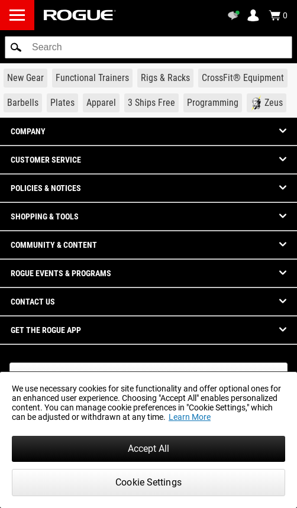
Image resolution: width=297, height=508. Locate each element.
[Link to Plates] (62, 102)
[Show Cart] (278, 15)
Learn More (190, 417)
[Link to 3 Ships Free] (151, 102)
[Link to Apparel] (101, 102)
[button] (16, 47)
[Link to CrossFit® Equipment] (243, 78)
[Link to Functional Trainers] (92, 78)
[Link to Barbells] (23, 102)
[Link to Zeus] (266, 102)
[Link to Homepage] (80, 15)
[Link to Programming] (212, 102)
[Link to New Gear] (25, 78)
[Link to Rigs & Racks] (165, 78)
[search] (148, 47)
